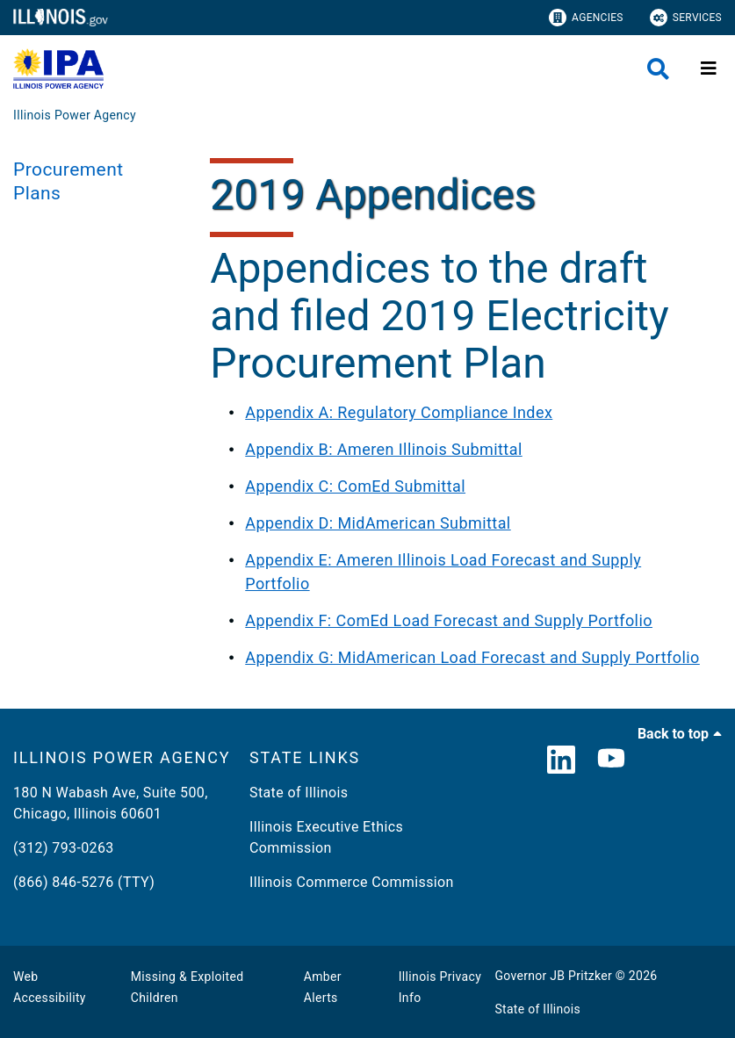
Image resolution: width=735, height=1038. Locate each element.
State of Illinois (298, 792)
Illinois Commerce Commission (351, 882)
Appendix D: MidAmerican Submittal (377, 523)
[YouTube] (611, 761)
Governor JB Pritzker (553, 976)
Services (686, 17)
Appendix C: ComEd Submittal (355, 486)
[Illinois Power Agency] (74, 115)
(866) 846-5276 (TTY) (84, 882)
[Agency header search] (658, 69)
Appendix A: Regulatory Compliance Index (398, 412)
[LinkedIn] (561, 761)
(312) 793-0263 (63, 848)
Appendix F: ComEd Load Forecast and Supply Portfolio (448, 620)
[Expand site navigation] (708, 68)
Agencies (586, 17)
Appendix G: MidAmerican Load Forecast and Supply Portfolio (472, 657)
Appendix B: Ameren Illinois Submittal (383, 449)
